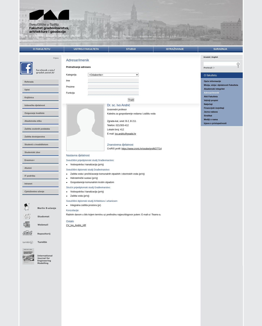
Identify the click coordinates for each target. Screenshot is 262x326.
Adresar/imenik (211, 93)
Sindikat (208, 115)
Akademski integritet (214, 89)
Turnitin (40, 240)
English (215, 57)
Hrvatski (207, 57)
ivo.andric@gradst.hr (125, 133)
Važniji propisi (211, 100)
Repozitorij (40, 232)
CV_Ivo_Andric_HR (76, 225)
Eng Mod (36, 255)
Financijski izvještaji (214, 108)
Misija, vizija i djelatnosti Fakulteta (221, 85)
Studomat (40, 214)
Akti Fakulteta (211, 96)
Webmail (40, 223)
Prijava (56, 58)
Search (222, 67)
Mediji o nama (211, 119)
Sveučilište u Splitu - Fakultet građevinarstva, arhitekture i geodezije (49, 21)
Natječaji (208, 104)
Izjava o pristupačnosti (215, 123)
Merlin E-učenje (40, 206)
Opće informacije (212, 81)
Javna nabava (211, 112)
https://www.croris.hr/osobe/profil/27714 (142, 148)
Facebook (37, 68)
